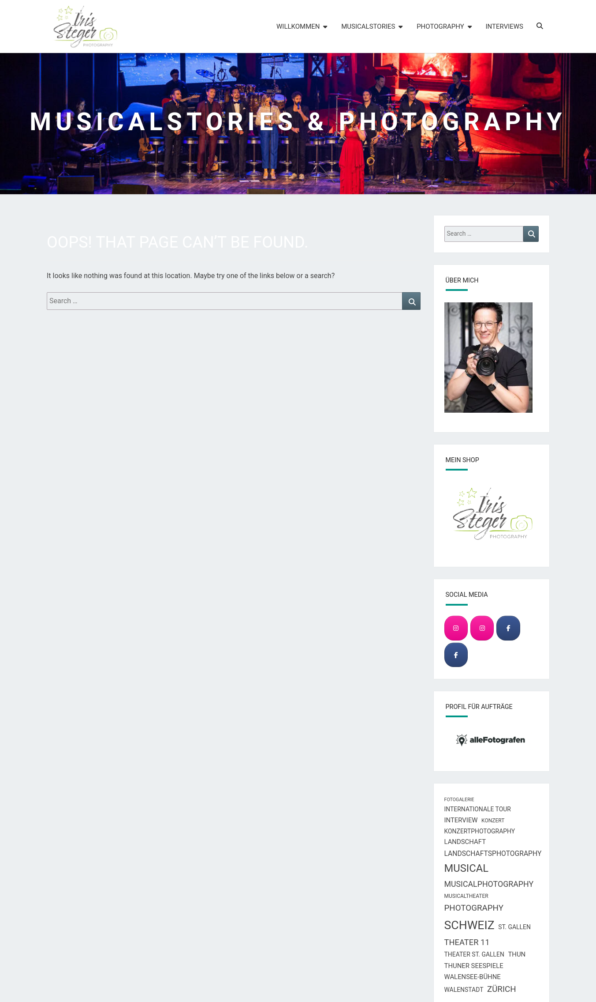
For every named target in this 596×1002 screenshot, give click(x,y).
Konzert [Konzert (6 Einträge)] (492, 820)
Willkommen (298, 26)
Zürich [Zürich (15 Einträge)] (501, 989)
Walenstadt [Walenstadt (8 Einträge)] (464, 989)
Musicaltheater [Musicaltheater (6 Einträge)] (466, 896)
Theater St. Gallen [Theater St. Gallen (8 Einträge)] (474, 954)
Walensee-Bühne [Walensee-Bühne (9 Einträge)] (472, 977)
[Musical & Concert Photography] (482, 628)
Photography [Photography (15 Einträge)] (473, 908)
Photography (440, 26)
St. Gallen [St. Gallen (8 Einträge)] (514, 926)
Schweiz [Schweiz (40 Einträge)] (469, 925)
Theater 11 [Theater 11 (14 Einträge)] (467, 942)
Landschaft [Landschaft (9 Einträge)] (465, 842)
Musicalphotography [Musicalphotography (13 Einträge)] (489, 884)
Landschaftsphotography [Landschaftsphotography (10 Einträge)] (493, 853)
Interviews (504, 26)
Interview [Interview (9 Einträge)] (461, 820)
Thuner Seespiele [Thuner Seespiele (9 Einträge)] (473, 966)
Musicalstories (368, 26)
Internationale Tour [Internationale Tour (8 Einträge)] (477, 809)
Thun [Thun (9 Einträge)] (516, 954)
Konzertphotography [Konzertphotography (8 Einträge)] (479, 831)
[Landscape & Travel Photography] (456, 628)
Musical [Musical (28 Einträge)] (466, 868)
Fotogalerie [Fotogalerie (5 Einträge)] (459, 799)
